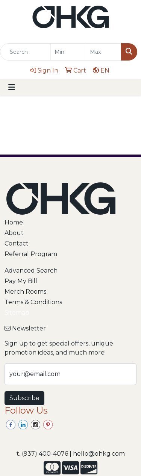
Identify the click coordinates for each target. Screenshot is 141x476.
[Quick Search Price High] (103, 52)
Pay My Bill (21, 281)
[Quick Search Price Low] (68, 52)
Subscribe (24, 398)
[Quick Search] (25, 52)
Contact (17, 243)
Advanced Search (31, 270)
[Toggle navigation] (12, 87)
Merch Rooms (25, 291)
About (14, 232)
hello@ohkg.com (99, 453)
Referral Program (31, 254)
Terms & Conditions (33, 302)
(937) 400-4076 (45, 453)
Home (14, 222)
